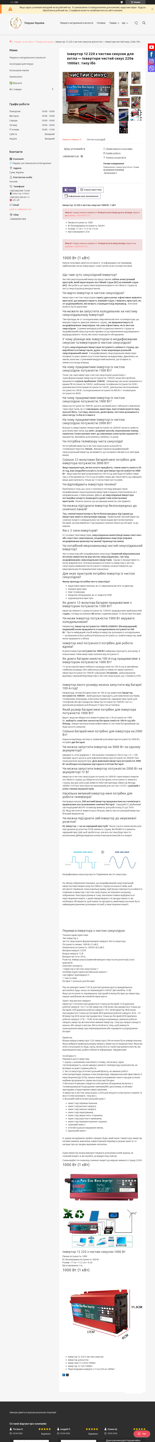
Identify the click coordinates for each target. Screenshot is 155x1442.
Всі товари (15, 89)
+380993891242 (79, 215)
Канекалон (15, 76)
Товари (113, 23)
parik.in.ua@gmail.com (20, 209)
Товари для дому (44, 41)
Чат (142, 1433)
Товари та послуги (23, 41)
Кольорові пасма (19, 70)
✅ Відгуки (15, 83)
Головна (101, 23)
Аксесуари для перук (21, 63)
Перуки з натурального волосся (76, 23)
